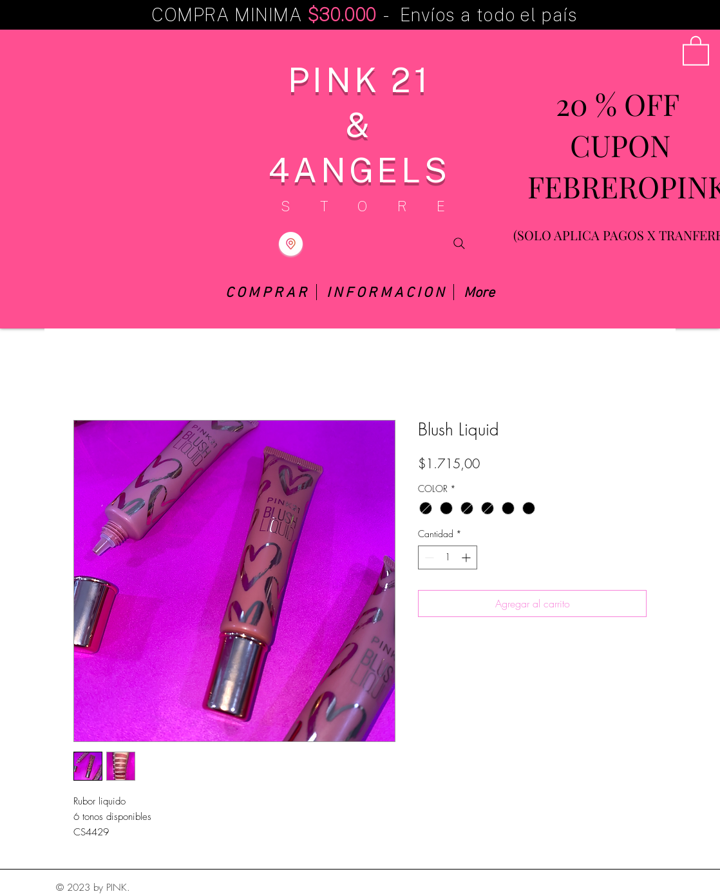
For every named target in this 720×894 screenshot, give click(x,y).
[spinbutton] (447, 557)
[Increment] (467, 557)
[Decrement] (428, 557)
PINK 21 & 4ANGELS (359, 124)
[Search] (459, 244)
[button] (696, 50)
